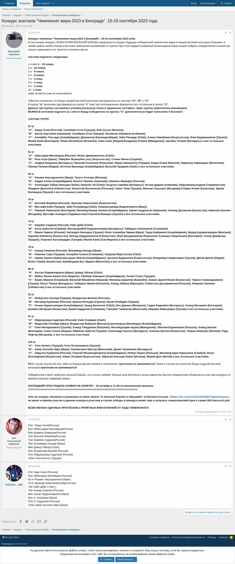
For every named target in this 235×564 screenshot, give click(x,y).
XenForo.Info (21, 544)
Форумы (24, 3)
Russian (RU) (10, 537)
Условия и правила (159, 537)
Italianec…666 (14, 484)
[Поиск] (225, 3)
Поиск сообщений (33, 9)
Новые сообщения (11, 9)
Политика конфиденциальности (188, 537)
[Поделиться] (226, 33)
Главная (9, 3)
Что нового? (43, 3)
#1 (230, 32)
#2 (230, 419)
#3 (230, 466)
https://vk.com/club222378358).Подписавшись (200, 396)
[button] (53, 3)
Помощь (212, 537)
